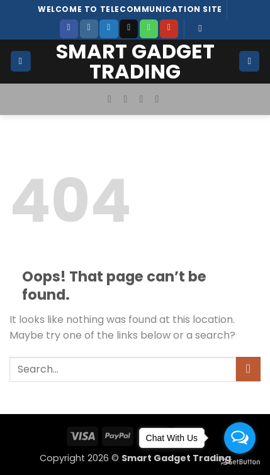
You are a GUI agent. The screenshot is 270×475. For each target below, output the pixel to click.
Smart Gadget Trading (135, 61)
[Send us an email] (129, 28)
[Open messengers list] (240, 438)
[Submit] (248, 369)
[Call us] (149, 28)
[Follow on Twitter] (108, 28)
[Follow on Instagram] (89, 28)
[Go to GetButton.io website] (240, 462)
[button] (200, 29)
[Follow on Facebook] (69, 28)
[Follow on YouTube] (169, 28)
